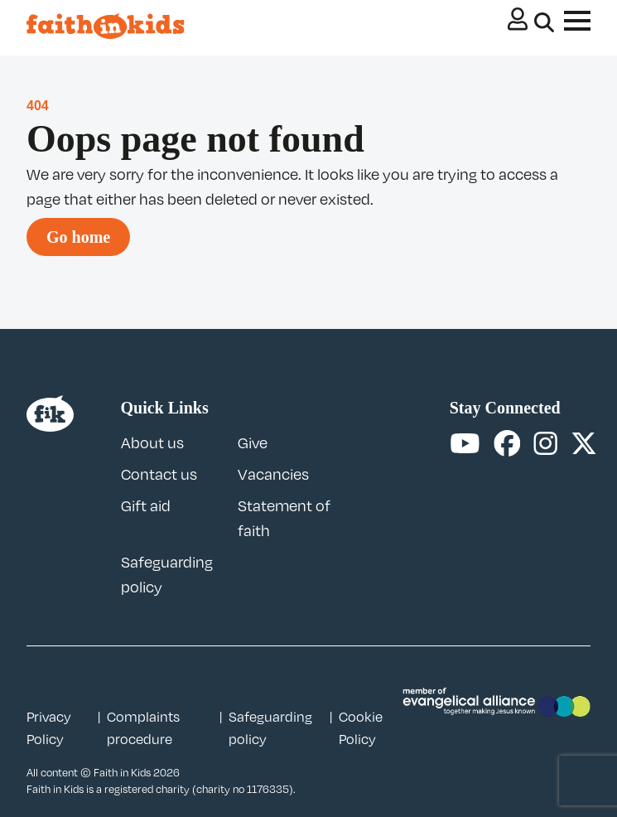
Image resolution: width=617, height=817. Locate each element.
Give (253, 442)
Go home (78, 237)
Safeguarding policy (270, 727)
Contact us (159, 474)
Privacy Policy (49, 727)
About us (152, 442)
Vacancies (273, 474)
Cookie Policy (361, 727)
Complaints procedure (143, 727)
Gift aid (146, 505)
